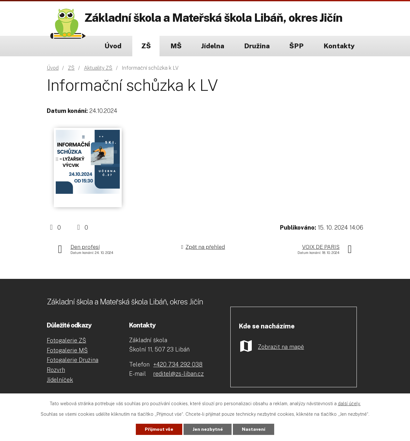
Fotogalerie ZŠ (66, 340)
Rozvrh (56, 369)
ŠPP (296, 46)
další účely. (349, 403)
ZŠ (146, 46)
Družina (257, 46)
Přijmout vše (159, 429)
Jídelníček (60, 379)
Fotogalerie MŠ (67, 350)
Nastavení (254, 429)
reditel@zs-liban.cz (178, 373)
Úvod (112, 46)
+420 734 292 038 (177, 364)
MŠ (176, 46)
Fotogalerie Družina (72, 360)
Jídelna (212, 46)
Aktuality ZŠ (98, 68)
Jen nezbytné (208, 429)
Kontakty (339, 46)
